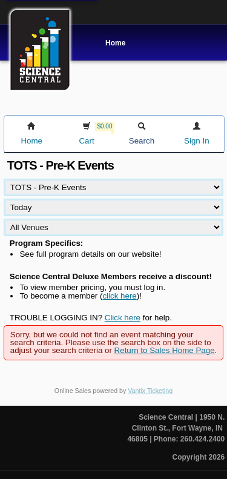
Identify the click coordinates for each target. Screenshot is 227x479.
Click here (122, 317)
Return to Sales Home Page (164, 350)
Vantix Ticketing (150, 390)
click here (119, 295)
